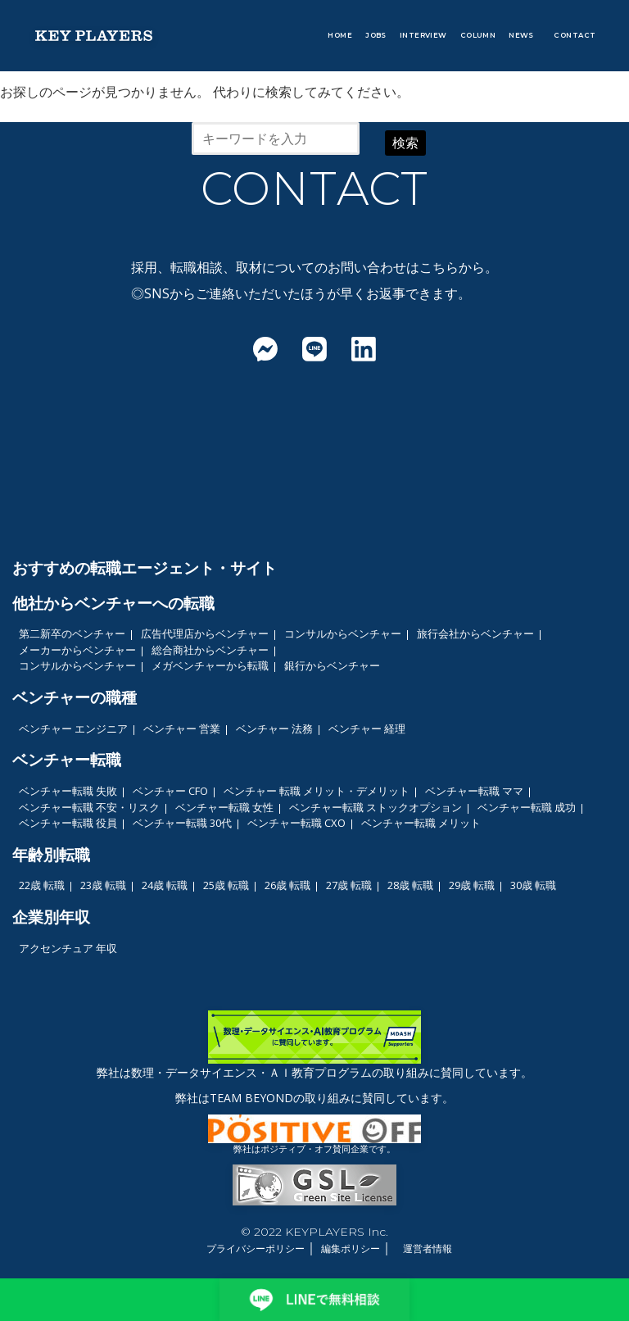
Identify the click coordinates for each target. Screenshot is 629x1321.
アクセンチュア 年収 (68, 948)
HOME (340, 35)
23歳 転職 (103, 885)
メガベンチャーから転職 (210, 665)
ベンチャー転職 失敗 (68, 790)
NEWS (521, 35)
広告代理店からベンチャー (205, 633)
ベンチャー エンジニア (73, 728)
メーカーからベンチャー (77, 649)
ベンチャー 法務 (274, 728)
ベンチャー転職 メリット (421, 822)
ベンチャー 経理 (366, 728)
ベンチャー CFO (170, 790)
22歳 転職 (42, 885)
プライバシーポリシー (255, 1248)
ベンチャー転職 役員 (68, 822)
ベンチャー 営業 (181, 728)
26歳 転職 (287, 885)
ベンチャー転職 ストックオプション (375, 807)
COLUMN (478, 35)
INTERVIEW (423, 35)
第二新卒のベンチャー (72, 633)
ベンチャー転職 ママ (474, 790)
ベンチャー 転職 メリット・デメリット (317, 790)
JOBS (376, 35)
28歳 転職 (410, 885)
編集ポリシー (350, 1248)
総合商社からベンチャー (210, 649)
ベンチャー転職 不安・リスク (89, 807)
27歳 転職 (349, 885)
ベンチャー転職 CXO (296, 822)
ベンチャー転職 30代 (182, 822)
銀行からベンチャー (332, 665)
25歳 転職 (226, 885)
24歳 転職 (165, 885)
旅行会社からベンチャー (475, 633)
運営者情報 (427, 1248)
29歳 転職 (472, 885)
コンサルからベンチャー (342, 633)
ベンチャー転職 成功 (526, 807)
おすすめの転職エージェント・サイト (144, 567)
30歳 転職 (533, 885)
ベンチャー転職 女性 (224, 807)
